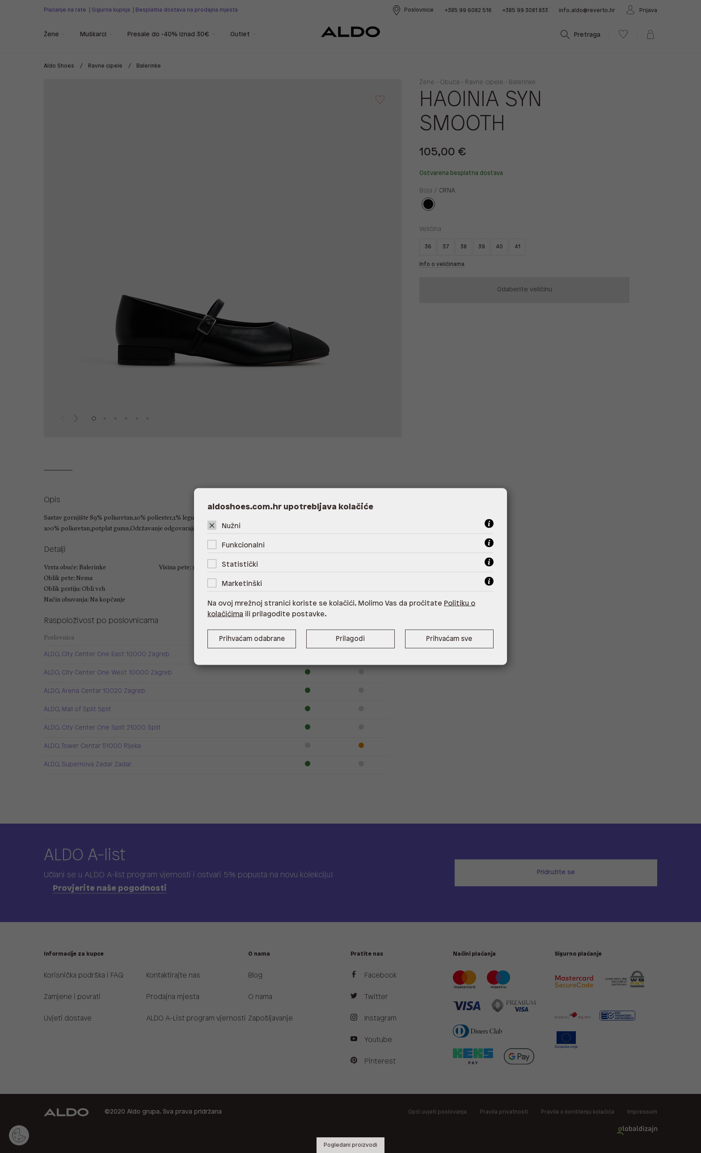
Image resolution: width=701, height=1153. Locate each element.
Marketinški (242, 584)
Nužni (231, 526)
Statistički (240, 564)
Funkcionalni (243, 545)
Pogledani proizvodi (350, 1145)
